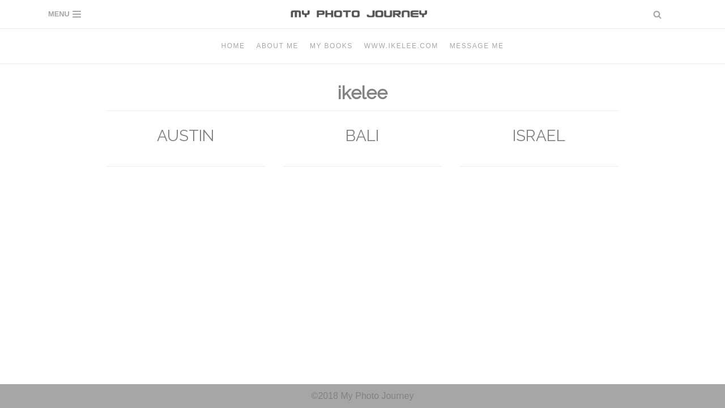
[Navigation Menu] (64, 14)
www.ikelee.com (401, 46)
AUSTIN (185, 135)
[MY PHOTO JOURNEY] (362, 14)
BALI (362, 135)
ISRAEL (539, 135)
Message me (477, 46)
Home (233, 46)
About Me (277, 46)
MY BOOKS (331, 46)
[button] (657, 14)
